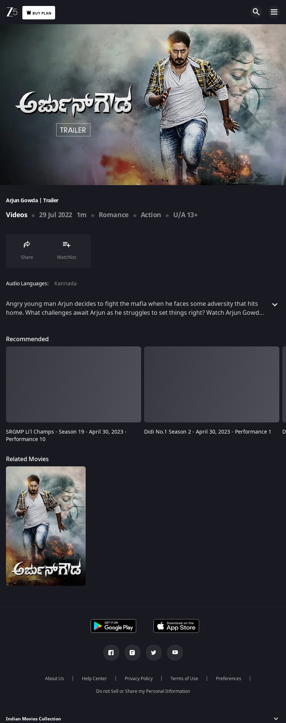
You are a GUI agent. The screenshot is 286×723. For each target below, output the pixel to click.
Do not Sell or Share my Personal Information (143, 691)
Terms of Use (184, 678)
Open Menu (274, 12)
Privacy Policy (139, 678)
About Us (54, 678)
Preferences (228, 678)
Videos (16, 214)
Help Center (94, 678)
